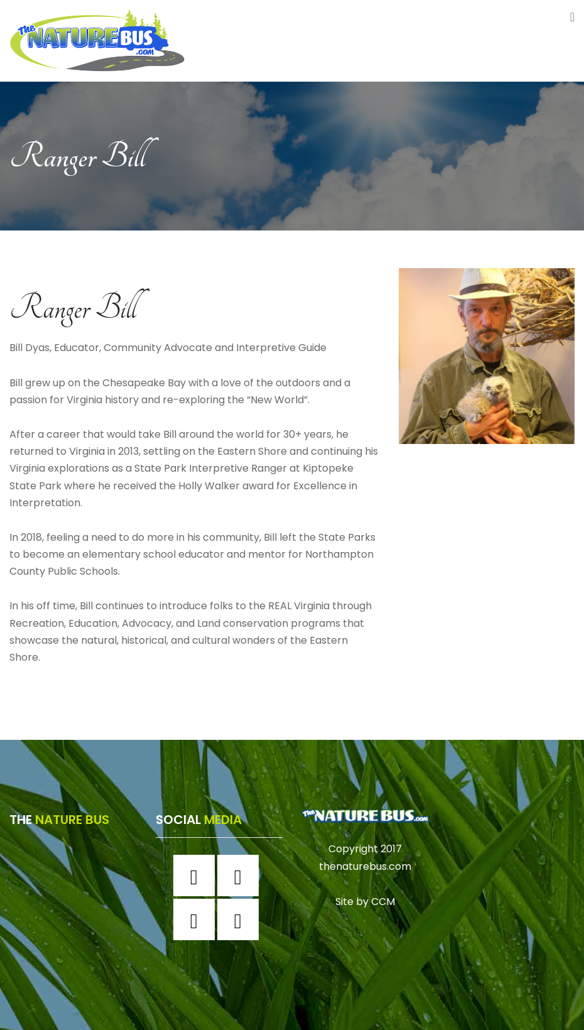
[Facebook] (197, 875)
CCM (383, 901)
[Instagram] (241, 875)
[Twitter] (197, 919)
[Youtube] (241, 919)
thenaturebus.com (365, 866)
